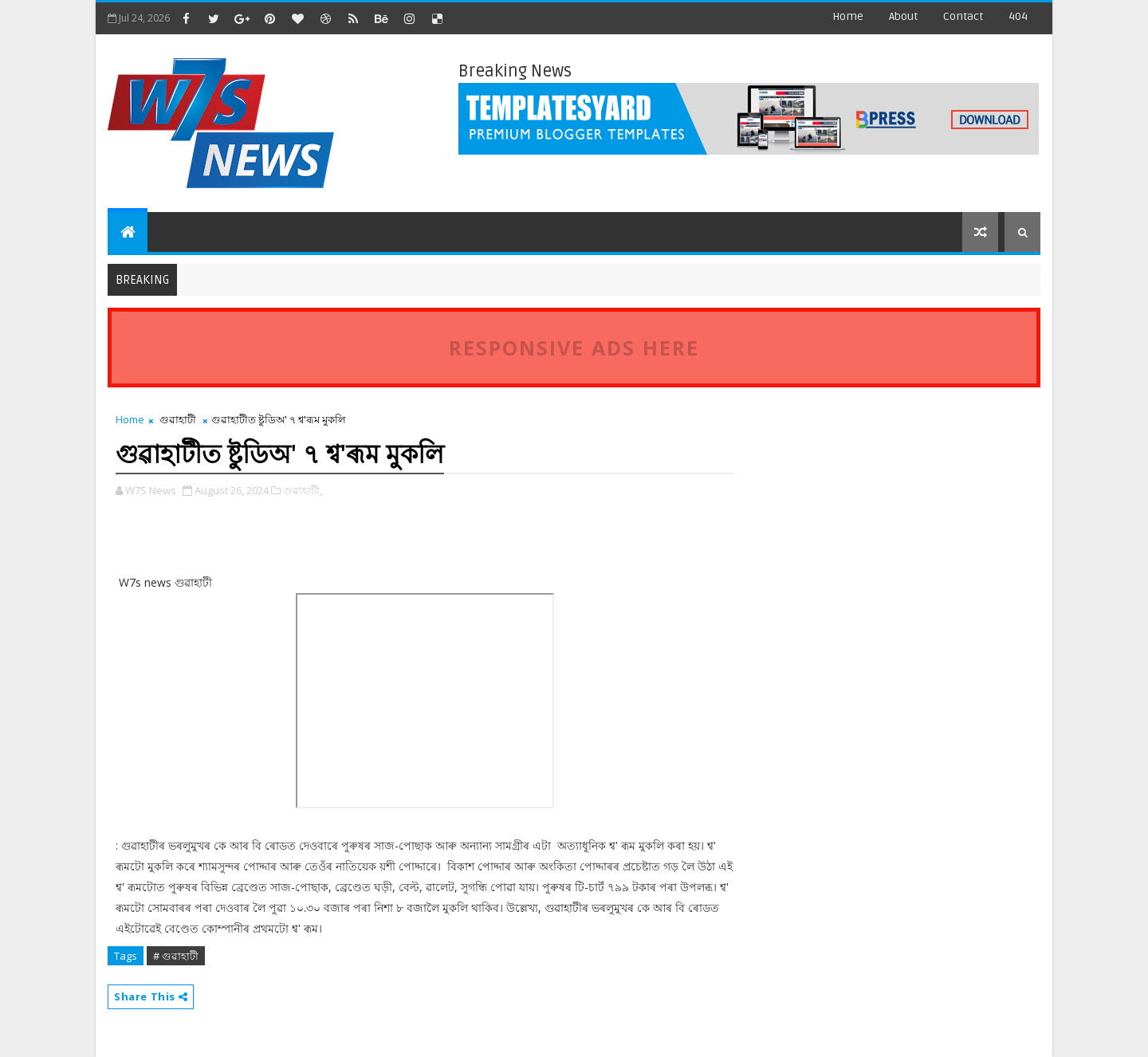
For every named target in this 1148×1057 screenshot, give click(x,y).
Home (847, 16)
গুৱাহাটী (177, 419)
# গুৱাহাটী (176, 956)
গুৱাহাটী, (302, 490)
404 (1018, 16)
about (903, 16)
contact (963, 16)
